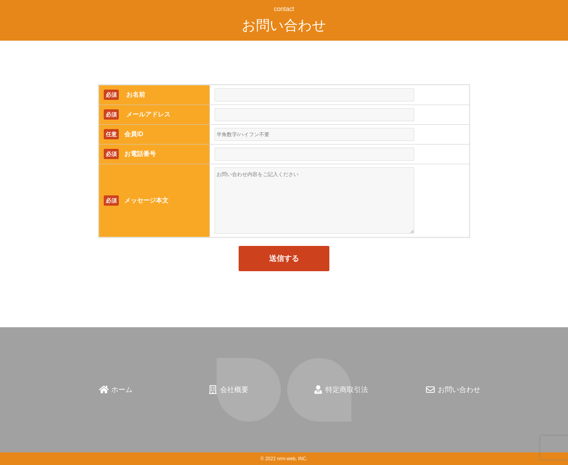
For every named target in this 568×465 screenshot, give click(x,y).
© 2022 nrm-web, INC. (284, 458)
